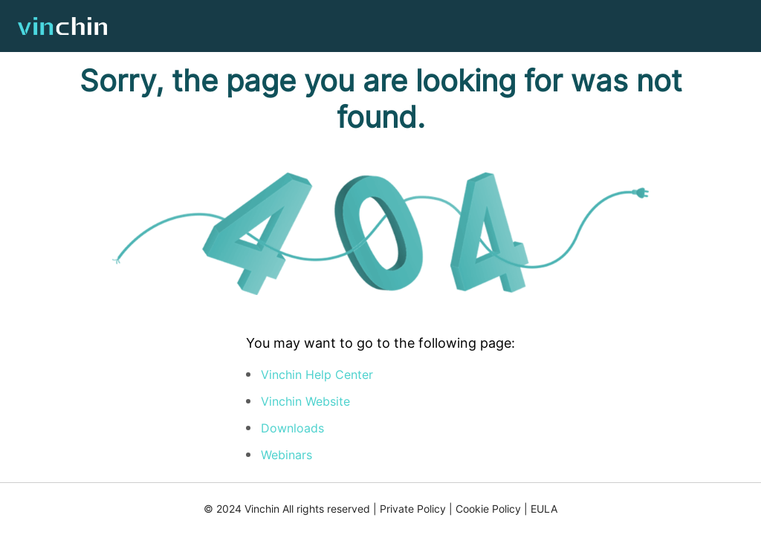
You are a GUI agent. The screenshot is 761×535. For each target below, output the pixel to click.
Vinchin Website (305, 401)
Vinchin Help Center (317, 374)
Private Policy (413, 508)
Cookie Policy (488, 508)
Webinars (286, 454)
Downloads (292, 428)
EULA (544, 508)
